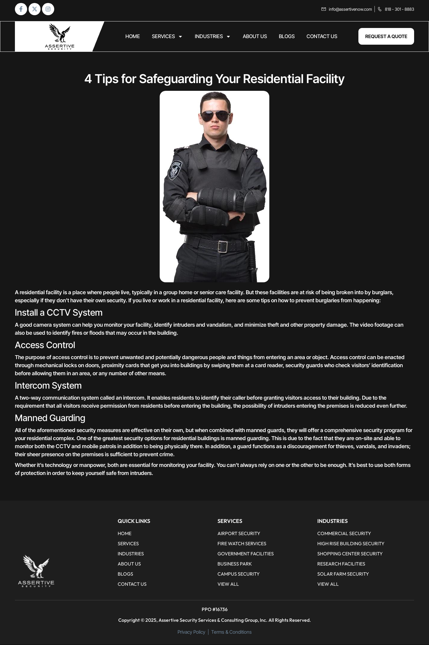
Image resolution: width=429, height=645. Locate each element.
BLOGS (287, 37)
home (132, 37)
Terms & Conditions (231, 633)
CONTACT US (322, 37)
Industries (213, 37)
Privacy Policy (191, 633)
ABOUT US (255, 37)
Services (167, 37)
